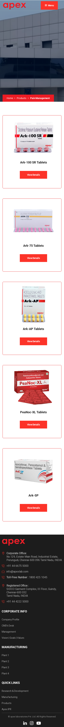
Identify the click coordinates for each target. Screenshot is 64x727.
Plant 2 (5, 661)
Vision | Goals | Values (13, 638)
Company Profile (10, 619)
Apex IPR (6, 709)
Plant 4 (5, 673)
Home (10, 98)
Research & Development (15, 691)
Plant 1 (5, 655)
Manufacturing (9, 697)
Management (9, 632)
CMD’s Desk (8, 625)
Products (21, 98)
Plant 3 (5, 667)
